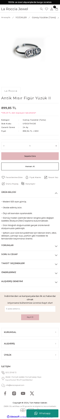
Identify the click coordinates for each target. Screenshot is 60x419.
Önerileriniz (8, 272)
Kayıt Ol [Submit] (30, 317)
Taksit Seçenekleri (13, 263)
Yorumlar (7, 245)
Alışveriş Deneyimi (12, 281)
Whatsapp (42, 413)
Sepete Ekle (30, 156)
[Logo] (14, 9)
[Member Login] (52, 9)
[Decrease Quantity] (4, 146)
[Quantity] (30, 146)
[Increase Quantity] (56, 146)
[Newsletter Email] (30, 309)
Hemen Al (30, 166)
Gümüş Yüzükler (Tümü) (34, 120)
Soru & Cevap (9, 254)
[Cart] (57, 9)
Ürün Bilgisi (8, 192)
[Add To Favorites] (11, 177)
